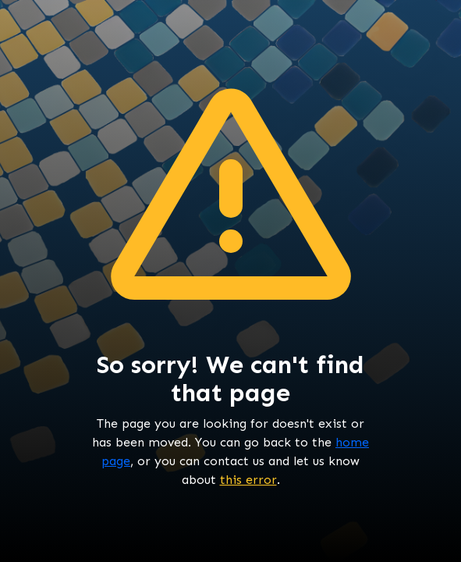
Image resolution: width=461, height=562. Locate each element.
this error (248, 479)
